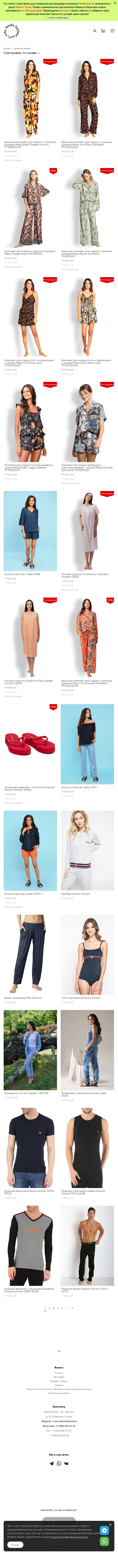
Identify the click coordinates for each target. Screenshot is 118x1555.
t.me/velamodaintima (65, 1421)
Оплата (59, 1373)
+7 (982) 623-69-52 (66, 1426)
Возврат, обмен (59, 1381)
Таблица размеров (59, 1393)
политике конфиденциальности (69, 1536)
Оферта (59, 1385)
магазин (7, 48)
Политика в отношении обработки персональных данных (59, 1389)
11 (72, 1308)
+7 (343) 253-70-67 (62, 1431)
